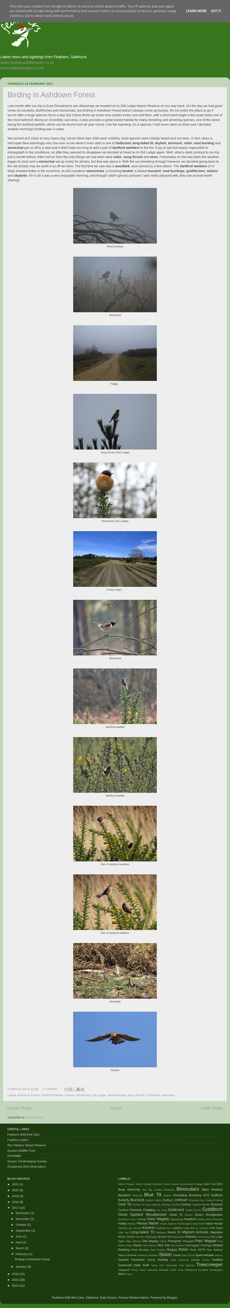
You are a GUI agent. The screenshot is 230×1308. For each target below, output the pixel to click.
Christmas (193, 1200)
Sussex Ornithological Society (27, 1161)
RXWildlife (14, 1156)
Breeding (195, 1195)
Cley (202, 1200)
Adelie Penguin (126, 1184)
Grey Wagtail (158, 1219)
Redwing (124, 1249)
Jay (130, 1228)
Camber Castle (153, 1200)
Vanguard (123, 1269)
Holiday (132, 1223)
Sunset (195, 1259)
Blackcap (137, 1195)
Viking (134, 1270)
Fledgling (149, 1210)
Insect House (214, 1223)
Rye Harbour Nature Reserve (26, 1145)
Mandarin (161, 1232)
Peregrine (174, 1241)
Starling (163, 1259)
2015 (15, 1279)
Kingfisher (161, 1228)
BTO (206, 1195)
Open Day (124, 1241)
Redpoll (218, 1245)
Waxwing (152, 1270)
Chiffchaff (180, 1200)
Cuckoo (186, 1204)
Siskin (165, 1254)
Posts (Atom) (34, 1117)
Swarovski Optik (129, 1265)
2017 (15, 1207)
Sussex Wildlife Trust (21, 1150)
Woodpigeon (216, 1270)
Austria (175, 1184)
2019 (15, 1196)
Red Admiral (150, 1245)
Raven (137, 1245)
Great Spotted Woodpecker (142, 1214)
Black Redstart (212, 1189)
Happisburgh (176, 1219)
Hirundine (218, 1219)
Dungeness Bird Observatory (26, 1166)
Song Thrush (136, 1095)
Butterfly (123, 1200)
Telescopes (171, 1265)
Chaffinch (167, 1200)
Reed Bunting (117, 1095)
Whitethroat (191, 1270)
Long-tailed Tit (142, 1232)
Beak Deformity (129, 1189)
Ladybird (177, 1228)
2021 (15, 1184)
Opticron (136, 1241)
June (19, 1236)
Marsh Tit (174, 1232)
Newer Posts (19, 1108)
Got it (216, 11)
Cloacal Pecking (214, 1200)
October (21, 1224)
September (23, 1230)
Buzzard (137, 1200)
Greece (189, 1215)
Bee (144, 1190)
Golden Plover (193, 1210)
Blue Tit (152, 1194)
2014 (15, 1285)
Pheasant (188, 1241)
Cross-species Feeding (157, 1204)
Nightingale (151, 1237)
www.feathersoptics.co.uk (21, 68)
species (219, 1255)
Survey (206, 1260)
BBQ (220, 1184)
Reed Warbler (157, 1250)
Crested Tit (138, 1204)
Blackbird (124, 1195)
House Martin (148, 1223)
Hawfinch (190, 1219)
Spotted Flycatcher (131, 1259)
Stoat (173, 1260)
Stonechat (153, 1095)
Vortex (142, 1270)
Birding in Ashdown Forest (51, 94)
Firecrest (136, 1210)
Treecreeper (209, 1264)
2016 (15, 1274)
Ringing (172, 1249)
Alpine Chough (143, 1184)
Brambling (180, 1195)
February (22, 1254)
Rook (193, 1249)
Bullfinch (217, 1195)
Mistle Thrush (126, 1236)
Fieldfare (123, 1210)
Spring (151, 1259)
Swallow (217, 1259)
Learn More (196, 11)
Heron (209, 1219)
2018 (15, 1202)
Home (116, 1108)
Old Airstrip (83, 1095)
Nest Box (140, 1237)
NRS (169, 1237)
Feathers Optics (17, 1140)
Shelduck (142, 1255)
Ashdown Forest (29, 1095)
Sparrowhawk (205, 1255)
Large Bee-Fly (190, 1228)
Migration (216, 1232)
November (23, 1219)
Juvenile (137, 1228)
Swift (146, 1265)
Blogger (172, 1297)
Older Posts (212, 1108)
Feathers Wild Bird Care (23, 1134)
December (23, 1213)
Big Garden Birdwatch (161, 1190)
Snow (177, 1255)
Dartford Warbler (52, 1095)
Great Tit (176, 1214)
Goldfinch (212, 1209)
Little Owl (123, 1232)
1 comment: (50, 1089)
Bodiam (168, 1195)
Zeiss (129, 1274)
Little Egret (216, 1228)
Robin (183, 1249)
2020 (15, 1190)
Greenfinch (124, 1219)
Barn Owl (209, 1184)
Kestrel (69, 1095)
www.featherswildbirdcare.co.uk (27, 62)
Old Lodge (99, 1095)
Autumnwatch (187, 1184)
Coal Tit (124, 1204)
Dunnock (217, 1204)
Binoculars (187, 1189)
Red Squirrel (178, 1245)
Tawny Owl (157, 1265)
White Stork (176, 1270)
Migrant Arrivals (195, 1232)
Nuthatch (191, 1236)
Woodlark (168, 1095)
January (21, 1266)
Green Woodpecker (209, 1214)
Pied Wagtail (205, 1241)
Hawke (200, 1219)
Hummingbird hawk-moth (191, 1223)
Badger (199, 1184)
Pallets (163, 1241)
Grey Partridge (138, 1219)
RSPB (201, 1249)
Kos (169, 1228)
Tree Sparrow (186, 1265)
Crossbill (175, 1204)
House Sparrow (168, 1223)
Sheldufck (153, 1255)
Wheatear (164, 1270)
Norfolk (162, 1236)
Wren (121, 1274)
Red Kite (164, 1245)
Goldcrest (176, 1210)
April (19, 1242)
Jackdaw (122, 1228)
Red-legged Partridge (198, 1245)
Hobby (122, 1223)
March (20, 1248)
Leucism (203, 1228)
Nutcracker (178, 1237)
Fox (158, 1210)
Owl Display (150, 1241)
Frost (164, 1210)
